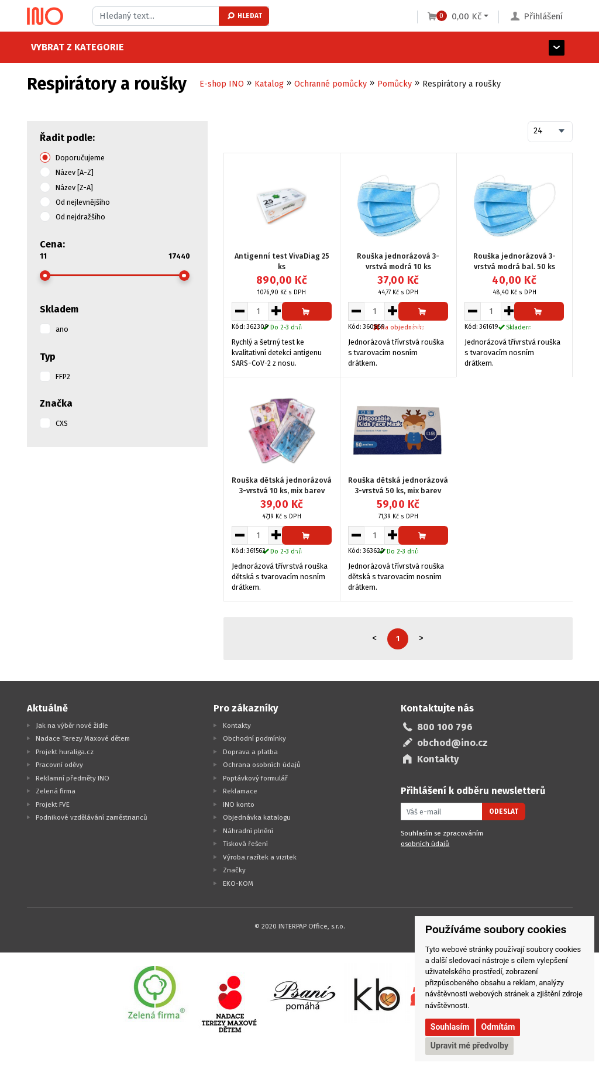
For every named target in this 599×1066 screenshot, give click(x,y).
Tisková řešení (245, 844)
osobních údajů (425, 844)
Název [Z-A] (74, 187)
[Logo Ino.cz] (45, 16)
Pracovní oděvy (59, 765)
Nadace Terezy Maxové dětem (83, 738)
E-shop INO (221, 84)
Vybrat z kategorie (73, 47)
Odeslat (503, 811)
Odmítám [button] (498, 1026)
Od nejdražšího (80, 216)
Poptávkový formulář (255, 778)
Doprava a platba (250, 752)
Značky (234, 870)
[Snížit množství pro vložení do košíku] (239, 311)
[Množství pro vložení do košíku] (257, 311)
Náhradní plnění (248, 831)
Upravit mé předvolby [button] (469, 1045)
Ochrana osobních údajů (262, 765)
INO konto (238, 804)
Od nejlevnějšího (83, 202)
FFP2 (63, 376)
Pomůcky (394, 84)
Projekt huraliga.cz (65, 752)
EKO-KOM (238, 883)
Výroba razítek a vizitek (260, 857)
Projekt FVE (53, 804)
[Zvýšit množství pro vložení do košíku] (276, 311)
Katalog (269, 84)
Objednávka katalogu (257, 817)
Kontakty (237, 725)
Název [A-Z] (75, 172)
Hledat (244, 16)
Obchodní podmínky (254, 738)
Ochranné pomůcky (330, 84)
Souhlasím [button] (450, 1026)
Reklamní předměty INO (72, 778)
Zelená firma (55, 791)
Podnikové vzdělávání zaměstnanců (91, 817)
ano (62, 329)
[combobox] (550, 131)
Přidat (307, 314)
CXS (62, 423)
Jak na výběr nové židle (72, 725)
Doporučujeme (80, 157)
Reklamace (240, 791)
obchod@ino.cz (452, 742)
